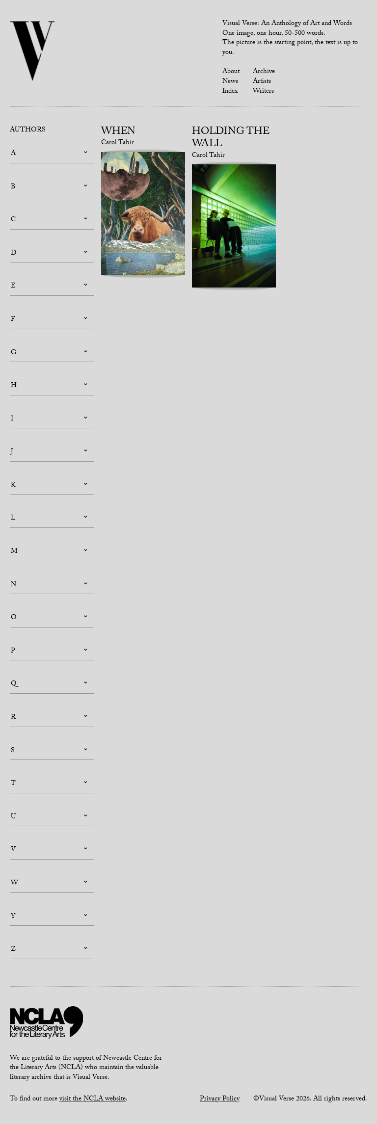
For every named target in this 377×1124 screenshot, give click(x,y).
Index (230, 92)
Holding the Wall (230, 139)
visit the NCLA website (92, 1099)
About (231, 72)
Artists (262, 82)
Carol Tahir (117, 143)
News (230, 82)
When (118, 132)
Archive (264, 72)
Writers (263, 92)
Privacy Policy (220, 1099)
